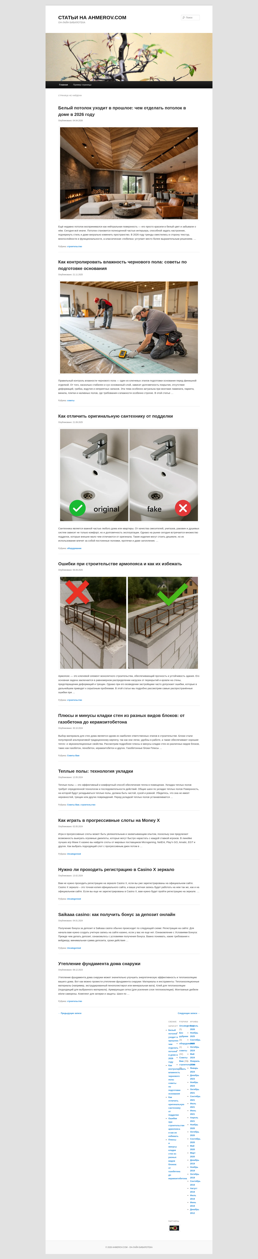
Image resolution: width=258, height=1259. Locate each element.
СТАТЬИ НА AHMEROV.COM (92, 17)
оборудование (74, 548)
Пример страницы (82, 84)
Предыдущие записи (69, 1013)
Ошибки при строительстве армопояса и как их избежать (120, 563)
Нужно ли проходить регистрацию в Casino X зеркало (116, 869)
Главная (63, 84)
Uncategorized (74, 854)
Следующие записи (189, 1013)
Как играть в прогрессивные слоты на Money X (109, 820)
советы (70, 400)
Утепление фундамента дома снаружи (99, 963)
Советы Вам (73, 755)
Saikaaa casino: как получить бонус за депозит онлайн (116, 914)
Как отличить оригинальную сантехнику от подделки (115, 416)
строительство (74, 246)
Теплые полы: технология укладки (95, 771)
